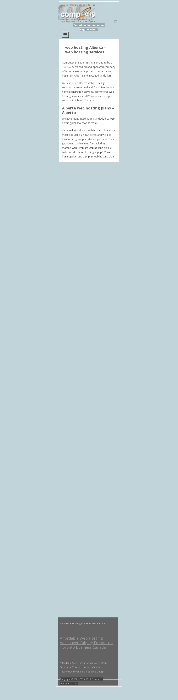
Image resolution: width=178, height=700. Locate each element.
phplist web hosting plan (99, 156)
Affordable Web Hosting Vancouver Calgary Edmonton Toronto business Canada (86, 643)
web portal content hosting (78, 152)
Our (64, 130)
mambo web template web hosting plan (85, 148)
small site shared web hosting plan (87, 130)
